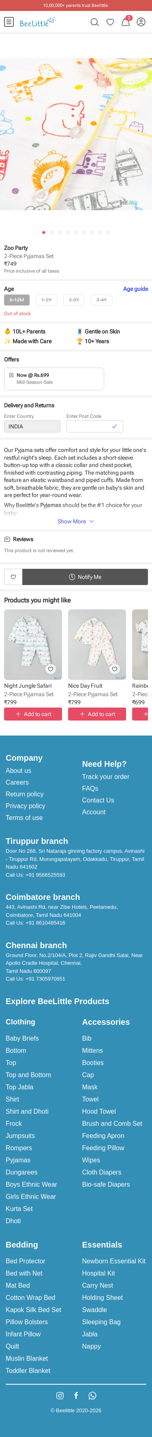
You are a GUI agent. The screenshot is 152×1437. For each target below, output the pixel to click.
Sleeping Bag (101, 1322)
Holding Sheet (102, 1297)
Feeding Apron (103, 1135)
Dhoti (13, 1221)
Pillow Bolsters (27, 1322)
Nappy (91, 1346)
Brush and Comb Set (112, 1123)
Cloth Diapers (102, 1172)
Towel (90, 1099)
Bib (87, 1038)
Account (94, 812)
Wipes (91, 1160)
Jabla (90, 1334)
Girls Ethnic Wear (31, 1196)
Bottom (16, 1050)
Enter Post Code (83, 418)
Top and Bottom (28, 1074)
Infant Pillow (23, 1334)
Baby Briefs (22, 1038)
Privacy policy (25, 805)
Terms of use (24, 817)
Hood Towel (99, 1111)
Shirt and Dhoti (27, 1111)
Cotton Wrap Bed (30, 1297)
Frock (14, 1123)
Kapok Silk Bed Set (33, 1309)
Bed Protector (25, 1261)
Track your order (106, 776)
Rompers (19, 1147)
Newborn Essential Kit (114, 1261)
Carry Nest (97, 1285)
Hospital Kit (98, 1273)
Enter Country (19, 418)
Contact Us (98, 800)
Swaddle (94, 1309)
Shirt (12, 1099)
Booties (93, 1062)
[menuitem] (9, 22)
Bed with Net (24, 1273)
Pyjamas (18, 1160)
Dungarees (21, 1172)
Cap (88, 1074)
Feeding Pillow (103, 1147)
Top (11, 1062)
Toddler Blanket (28, 1370)
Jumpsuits (20, 1135)
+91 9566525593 (45, 875)
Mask (90, 1087)
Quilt (12, 1346)
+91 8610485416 (45, 923)
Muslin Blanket (27, 1358)
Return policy (24, 794)
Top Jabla (20, 1087)
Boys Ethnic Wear (31, 1184)
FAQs (90, 788)
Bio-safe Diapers (106, 1184)
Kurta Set (19, 1208)
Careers (17, 782)
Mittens (92, 1050)
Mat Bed (18, 1285)
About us (18, 770)
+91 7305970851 (45, 979)
